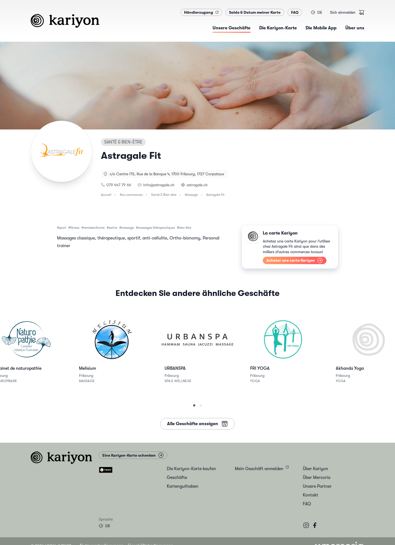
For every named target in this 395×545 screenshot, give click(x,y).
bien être (185, 228)
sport (62, 228)
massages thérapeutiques (156, 228)
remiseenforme (94, 228)
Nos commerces (131, 195)
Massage (191, 195)
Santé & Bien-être (163, 195)
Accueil (106, 195)
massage (127, 228)
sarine (112, 228)
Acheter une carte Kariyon (294, 260)
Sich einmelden (343, 12)
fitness (74, 228)
